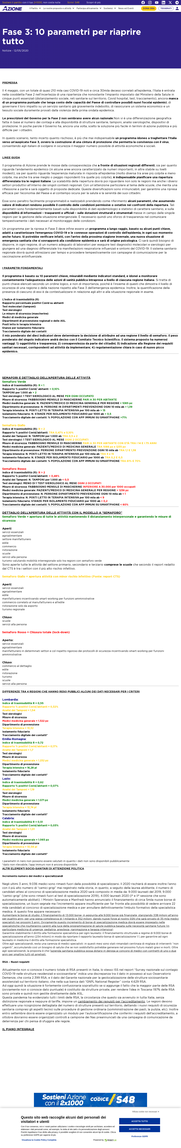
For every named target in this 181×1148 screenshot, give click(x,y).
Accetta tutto (140, 1121)
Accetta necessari (139, 1129)
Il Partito (34, 8)
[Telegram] (177, 2)
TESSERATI (166, 8)
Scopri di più (93, 2)
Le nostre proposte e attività (57, 8)
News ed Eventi (126, 8)
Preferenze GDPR (139, 1136)
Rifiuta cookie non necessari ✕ (145, 1112)
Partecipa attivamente (87, 8)
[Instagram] (150, 2)
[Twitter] (170, 2)
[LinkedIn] (163, 2)
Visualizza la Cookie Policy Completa (39, 1140)
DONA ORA (149, 8)
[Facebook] (143, 2)
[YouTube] (156, 2)
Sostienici (108, 8)
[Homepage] (12, 8)
